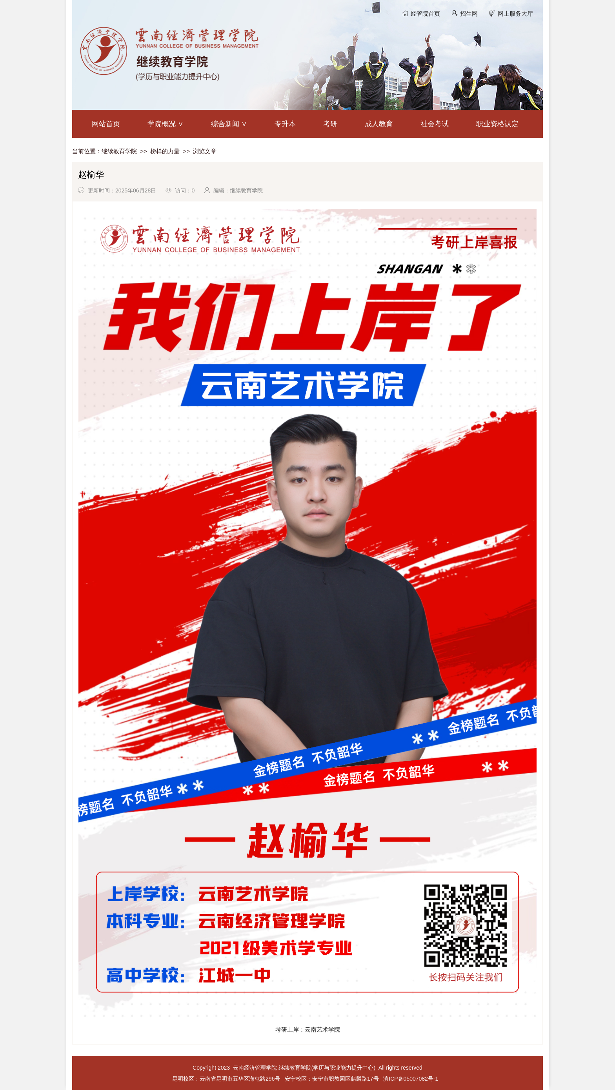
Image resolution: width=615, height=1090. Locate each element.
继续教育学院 (119, 151)
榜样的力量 (165, 151)
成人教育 (379, 124)
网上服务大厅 (515, 13)
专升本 (285, 124)
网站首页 (106, 124)
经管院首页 (425, 13)
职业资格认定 (497, 124)
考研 (330, 124)
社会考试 (434, 124)
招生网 (469, 13)
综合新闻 (225, 124)
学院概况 (161, 124)
